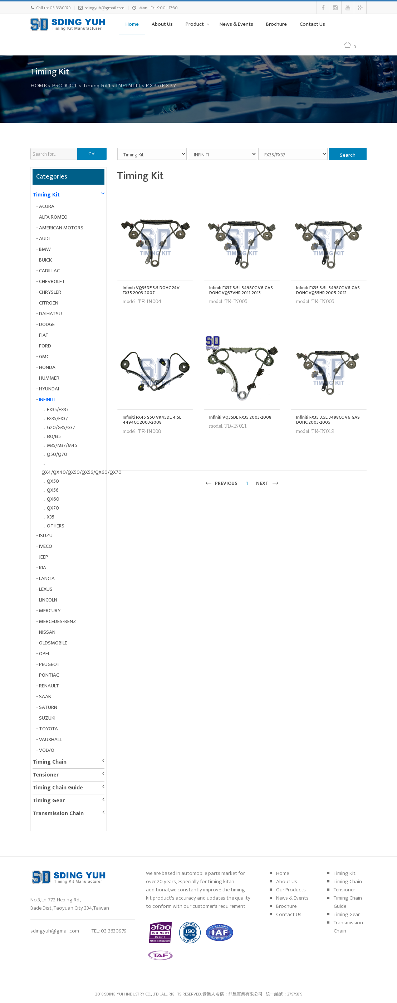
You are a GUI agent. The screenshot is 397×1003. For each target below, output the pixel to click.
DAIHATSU (50, 313)
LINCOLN (48, 599)
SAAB (45, 696)
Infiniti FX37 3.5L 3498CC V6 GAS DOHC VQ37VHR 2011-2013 (241, 290)
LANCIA (47, 578)
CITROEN (48, 302)
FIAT (44, 335)
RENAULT (49, 685)
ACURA (46, 206)
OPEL (44, 653)
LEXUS (46, 589)
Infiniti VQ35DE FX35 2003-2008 (240, 417)
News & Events (236, 24)
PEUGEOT (49, 664)
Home (132, 24)
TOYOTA (48, 728)
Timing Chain (50, 762)
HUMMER (49, 378)
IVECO (45, 546)
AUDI (44, 238)
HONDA (47, 367)
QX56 (53, 490)
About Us (162, 24)
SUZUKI (47, 718)
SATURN (48, 707)
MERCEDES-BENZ (57, 621)
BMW (45, 249)
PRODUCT (65, 85)
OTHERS (55, 526)
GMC (44, 356)
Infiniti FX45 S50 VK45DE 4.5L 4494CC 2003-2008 (152, 420)
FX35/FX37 (161, 85)
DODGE (47, 324)
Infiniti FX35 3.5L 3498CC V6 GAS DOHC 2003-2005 (328, 420)
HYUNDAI (49, 388)
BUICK (45, 259)
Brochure (276, 24)
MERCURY (49, 610)
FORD (45, 345)
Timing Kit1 (97, 85)
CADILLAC (49, 270)
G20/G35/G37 (61, 427)
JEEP (43, 556)
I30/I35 (54, 436)
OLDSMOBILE (53, 642)
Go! (91, 154)
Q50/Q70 (57, 454)
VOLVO (46, 750)
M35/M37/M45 (62, 445)
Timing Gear (49, 800)
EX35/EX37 (58, 409)
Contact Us (312, 24)
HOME (38, 85)
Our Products (291, 889)
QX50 (53, 481)
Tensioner (46, 775)
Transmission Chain (58, 813)
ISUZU (46, 535)
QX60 (53, 499)
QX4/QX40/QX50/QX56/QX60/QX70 (81, 472)
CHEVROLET (52, 281)
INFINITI (128, 85)
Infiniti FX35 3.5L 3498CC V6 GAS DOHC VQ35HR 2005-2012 (328, 290)
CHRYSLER (50, 292)
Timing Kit (46, 195)
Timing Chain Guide (58, 788)
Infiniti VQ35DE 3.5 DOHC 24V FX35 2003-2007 (151, 290)
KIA (42, 567)
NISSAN (47, 632)
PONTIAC (49, 675)
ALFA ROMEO (53, 217)
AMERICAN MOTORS (61, 227)
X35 (50, 517)
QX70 (53, 508)
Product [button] (195, 24)
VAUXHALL (50, 739)
